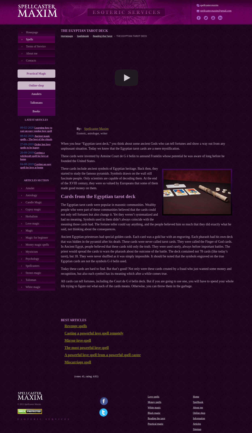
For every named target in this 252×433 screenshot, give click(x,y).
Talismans (36, 102)
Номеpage (32, 32)
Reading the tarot (156, 418)
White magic (33, 286)
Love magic (32, 223)
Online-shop (36, 85)
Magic (29, 230)
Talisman (31, 279)
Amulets (36, 93)
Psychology (32, 258)
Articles (197, 424)
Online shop (199, 413)
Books (36, 111)
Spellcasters (32, 265)
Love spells (153, 396)
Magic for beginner (37, 237)
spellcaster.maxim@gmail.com (216, 10)
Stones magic (33, 272)
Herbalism (32, 216)
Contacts (31, 60)
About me (32, 53)
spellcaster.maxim (209, 5)
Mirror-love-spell (78, 340)
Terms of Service (36, 46)
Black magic (154, 413)
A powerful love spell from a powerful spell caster (103, 355)
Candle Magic (34, 202)
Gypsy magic (33, 209)
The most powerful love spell (87, 347)
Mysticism (32, 251)
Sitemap (197, 429)
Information (199, 418)
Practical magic (156, 424)
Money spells (154, 402)
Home (196, 396)
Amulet (30, 188)
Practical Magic (36, 73)
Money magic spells (37, 244)
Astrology (31, 195)
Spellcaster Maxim (96, 129)
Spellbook (198, 402)
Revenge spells (76, 326)
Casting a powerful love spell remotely (94, 333)
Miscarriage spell (78, 362)
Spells (29, 39)
